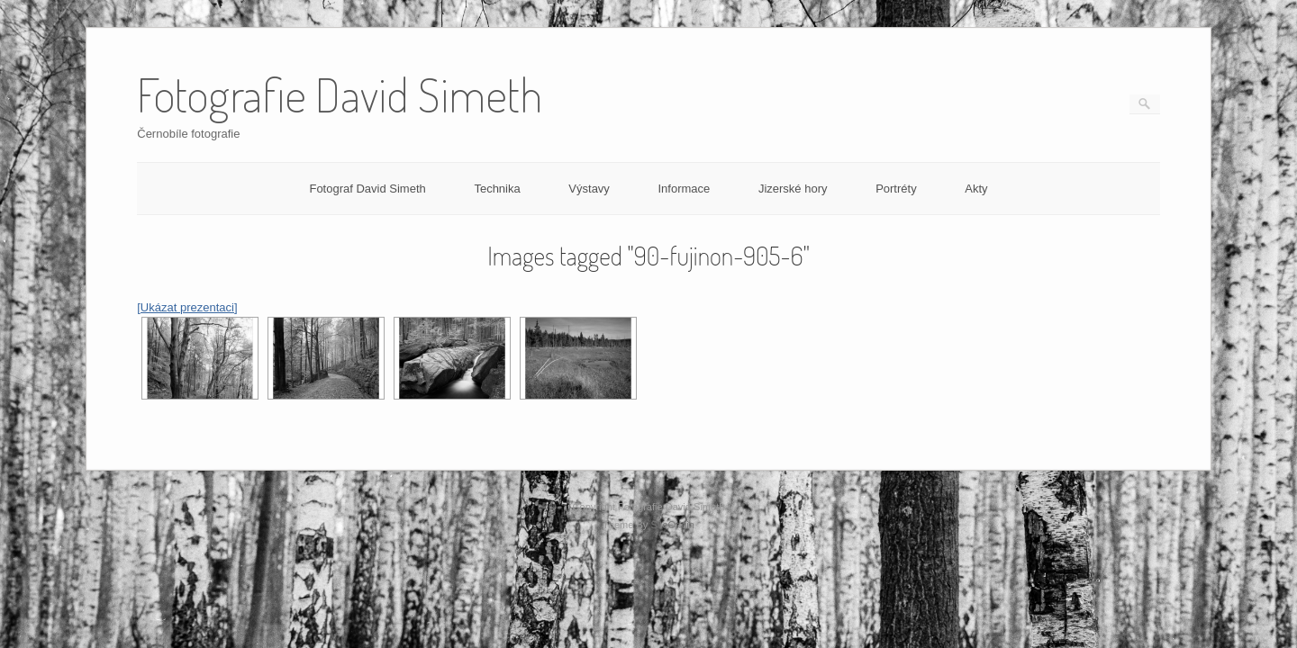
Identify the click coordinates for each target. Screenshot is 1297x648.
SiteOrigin (672, 524)
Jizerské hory (793, 188)
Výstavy (589, 188)
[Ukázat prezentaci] (187, 307)
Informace (684, 188)
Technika (497, 188)
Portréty (896, 188)
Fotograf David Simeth (367, 188)
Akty (976, 188)
